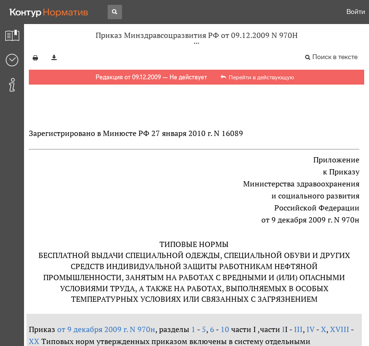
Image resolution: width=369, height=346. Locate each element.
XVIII (339, 329)
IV (310, 329)
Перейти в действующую (261, 77)
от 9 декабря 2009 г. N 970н (106, 329)
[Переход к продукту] (49, 12)
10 (225, 329)
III (298, 329)
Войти (355, 12)
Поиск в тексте (334, 57)
